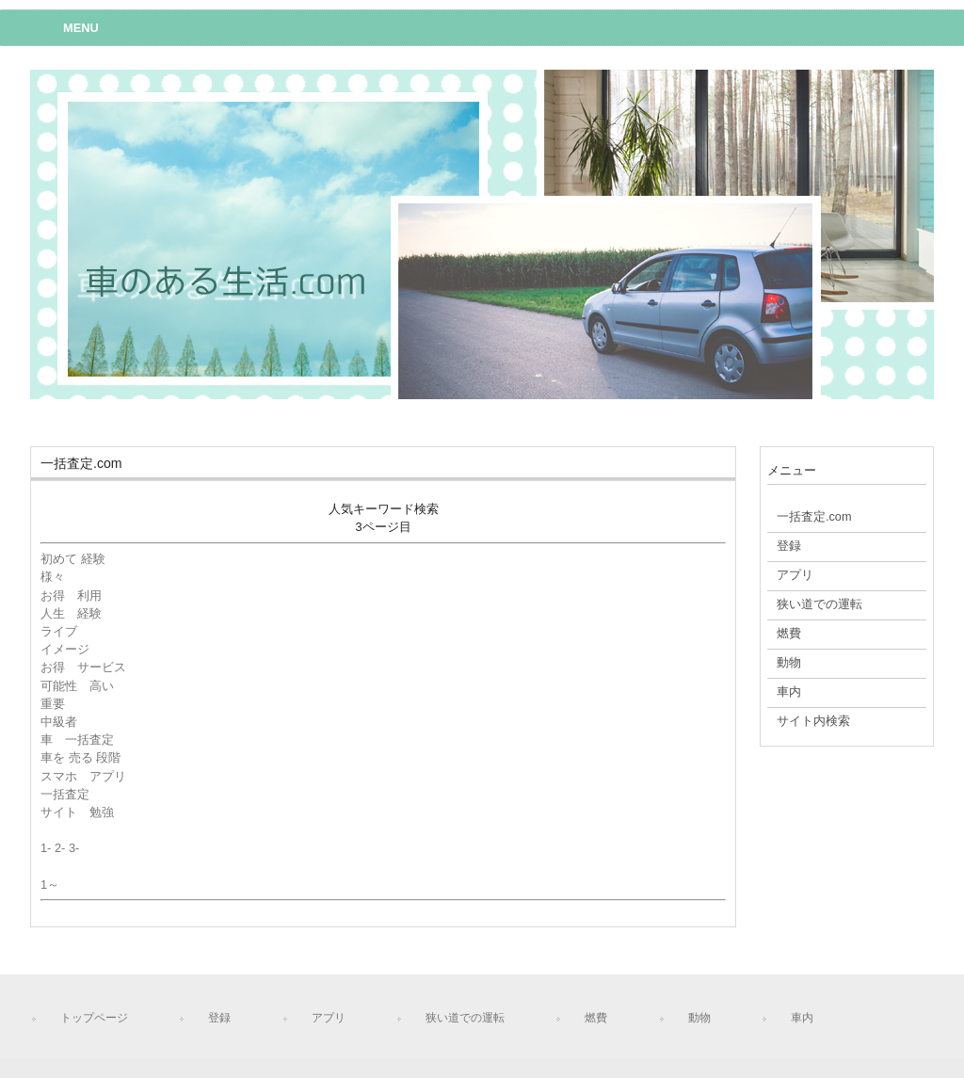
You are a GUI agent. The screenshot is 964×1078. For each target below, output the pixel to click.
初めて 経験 (72, 559)
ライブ (58, 631)
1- (45, 848)
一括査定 (64, 794)
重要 (52, 704)
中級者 (64, 722)
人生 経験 (71, 613)
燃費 (596, 1017)
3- (74, 848)
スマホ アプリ (83, 776)
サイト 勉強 (77, 812)
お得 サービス (83, 667)
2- (60, 848)
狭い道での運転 (465, 1017)
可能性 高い (77, 686)
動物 (699, 1017)
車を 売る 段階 (80, 757)
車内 (802, 1017)
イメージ (64, 649)
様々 (52, 577)
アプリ (328, 1017)
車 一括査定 (77, 739)
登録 (219, 1017)
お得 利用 (71, 595)
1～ (49, 884)
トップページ (94, 1017)
